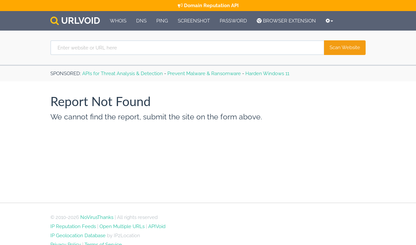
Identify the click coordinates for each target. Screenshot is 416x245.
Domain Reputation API (208, 5)
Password (233, 21)
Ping (162, 21)
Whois (118, 21)
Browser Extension (286, 21)
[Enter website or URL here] (187, 47)
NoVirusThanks (96, 217)
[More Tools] (329, 21)
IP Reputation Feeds (73, 226)
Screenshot (194, 21)
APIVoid (156, 226)
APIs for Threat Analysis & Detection (122, 73)
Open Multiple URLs (122, 226)
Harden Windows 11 (267, 73)
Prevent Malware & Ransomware (204, 73)
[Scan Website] (345, 47)
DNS (141, 21)
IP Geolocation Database (78, 235)
